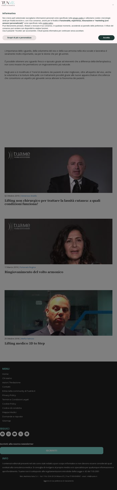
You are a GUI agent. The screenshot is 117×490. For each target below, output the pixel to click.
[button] (113, 451)
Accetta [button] (106, 484)
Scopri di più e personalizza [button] (19, 484)
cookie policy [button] (48, 470)
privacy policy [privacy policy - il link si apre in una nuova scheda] (78, 465)
